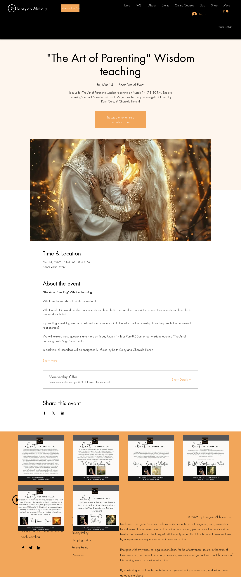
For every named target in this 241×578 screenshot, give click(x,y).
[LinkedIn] (38, 547)
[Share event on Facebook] (44, 413)
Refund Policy (80, 547)
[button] (226, 11)
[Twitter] (30, 547)
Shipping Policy (81, 540)
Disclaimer (78, 555)
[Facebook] (23, 547)
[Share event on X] (53, 413)
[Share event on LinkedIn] (62, 413)
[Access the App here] (74, 8)
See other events (120, 122)
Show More (50, 360)
